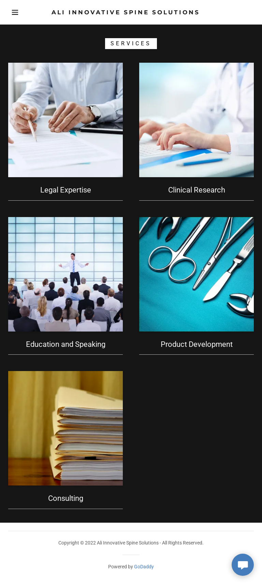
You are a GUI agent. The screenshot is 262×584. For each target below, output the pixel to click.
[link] (125, 12)
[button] (15, 12)
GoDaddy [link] (144, 566)
